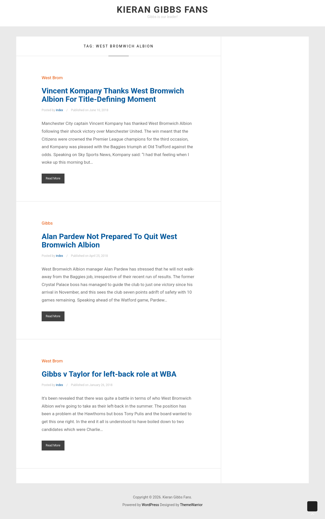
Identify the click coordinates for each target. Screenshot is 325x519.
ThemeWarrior (191, 505)
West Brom (52, 77)
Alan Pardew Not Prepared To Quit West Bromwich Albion (109, 240)
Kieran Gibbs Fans (162, 10)
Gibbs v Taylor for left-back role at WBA (109, 374)
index (59, 110)
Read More (53, 178)
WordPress (150, 505)
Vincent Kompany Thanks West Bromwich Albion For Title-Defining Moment (113, 95)
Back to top (312, 510)
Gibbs (47, 223)
